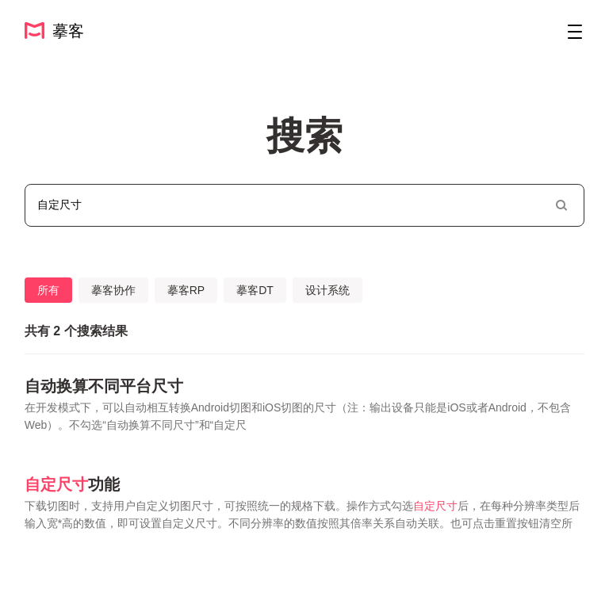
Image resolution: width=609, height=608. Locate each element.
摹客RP (186, 290)
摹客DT (255, 290)
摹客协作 (113, 290)
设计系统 (327, 290)
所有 (48, 290)
